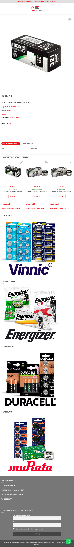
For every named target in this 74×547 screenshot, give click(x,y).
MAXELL (10, 110)
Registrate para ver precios (10, 107)
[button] (2, 8)
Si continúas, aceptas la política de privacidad (28, 529)
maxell (10, 123)
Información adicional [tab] (10, 143)
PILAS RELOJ (17, 118)
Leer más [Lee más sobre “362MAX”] (61, 196)
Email (14, 522)
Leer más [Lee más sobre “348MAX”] (13, 196)
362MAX (61, 187)
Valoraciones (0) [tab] (27, 143)
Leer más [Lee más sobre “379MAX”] (37, 196)
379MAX (37, 187)
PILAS (11, 118)
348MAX (12, 187)
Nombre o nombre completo (21, 515)
